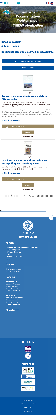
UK (51, 3)
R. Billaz (25, 167)
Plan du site (28, 411)
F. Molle (27, 103)
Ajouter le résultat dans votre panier (28, 61)
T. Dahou (5, 103)
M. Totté (5, 167)
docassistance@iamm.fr (14, 269)
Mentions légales (28, 400)
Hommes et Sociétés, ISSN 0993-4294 (15, 169)
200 (51, 196)
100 (46, 196)
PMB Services (28, 408)
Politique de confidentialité (28, 404)
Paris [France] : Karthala (21, 105)
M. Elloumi (16, 103)
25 (38, 196)
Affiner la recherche (28, 68)
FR (47, 3)
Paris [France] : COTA (40, 167)
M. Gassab (37, 103)
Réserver (28, 132)
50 (42, 196)
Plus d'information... (12, 120)
